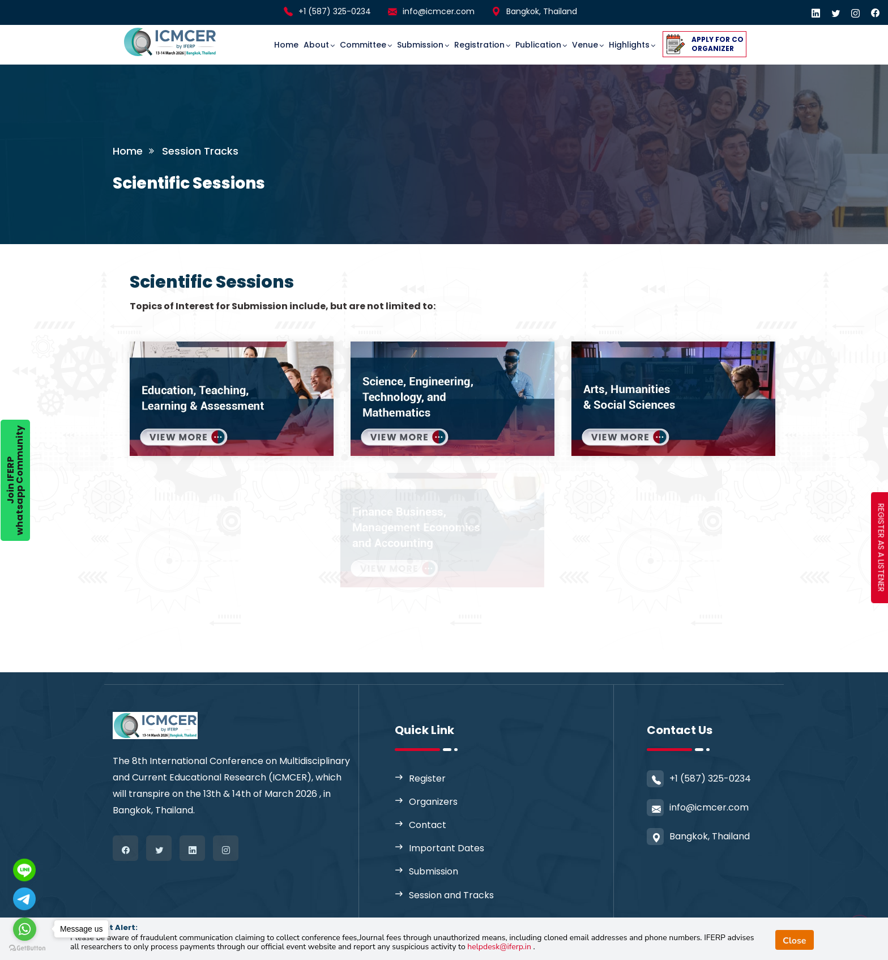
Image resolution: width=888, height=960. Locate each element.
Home (286, 44)
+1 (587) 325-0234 (334, 11)
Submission (420, 44)
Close (794, 941)
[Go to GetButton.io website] (27, 948)
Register (427, 778)
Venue (585, 44)
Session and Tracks (451, 895)
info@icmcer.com (439, 11)
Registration (479, 44)
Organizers (433, 801)
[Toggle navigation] (241, 35)
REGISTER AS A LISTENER (881, 548)
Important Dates (446, 848)
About (316, 44)
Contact (427, 824)
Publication (538, 44)
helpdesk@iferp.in (500, 946)
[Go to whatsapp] (24, 929)
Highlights (629, 44)
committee (363, 44)
